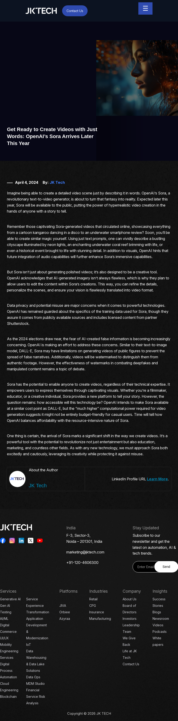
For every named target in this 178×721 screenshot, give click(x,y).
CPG (92, 606)
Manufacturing (100, 619)
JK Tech (57, 182)
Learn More (157, 479)
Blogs (157, 612)
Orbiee (64, 612)
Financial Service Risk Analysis (35, 696)
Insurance (96, 612)
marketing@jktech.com (85, 552)
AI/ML (4, 619)
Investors (130, 619)
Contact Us (75, 11)
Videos (158, 625)
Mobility (6, 645)
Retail (93, 599)
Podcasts (160, 632)
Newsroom (161, 619)
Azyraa (64, 619)
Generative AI (10, 599)
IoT (28, 645)
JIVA (62, 606)
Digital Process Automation (8, 670)
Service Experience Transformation (37, 605)
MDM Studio (35, 683)
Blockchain (8, 696)
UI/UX (4, 638)
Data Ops (33, 677)
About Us (130, 599)
